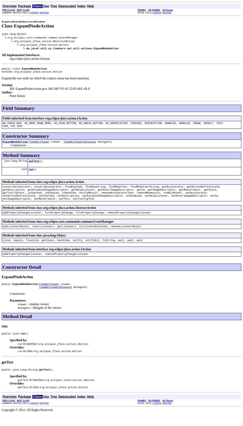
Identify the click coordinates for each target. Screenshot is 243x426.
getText (34, 165)
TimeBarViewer (39, 145)
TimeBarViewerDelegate (79, 145)
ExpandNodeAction (15, 145)
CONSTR (34, 13)
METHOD (44, 13)
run (31, 174)
